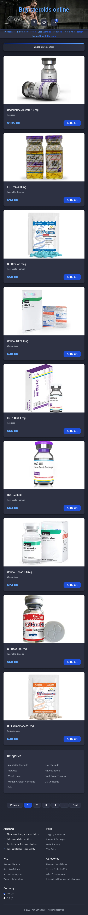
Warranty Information (13, 879)
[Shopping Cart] (54, 22)
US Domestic (52, 781)
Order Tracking (53, 844)
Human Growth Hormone (44, 36)
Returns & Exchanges (56, 839)
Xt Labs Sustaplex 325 (56, 869)
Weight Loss (14, 776)
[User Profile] (34, 22)
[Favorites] (44, 22)
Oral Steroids (44, 32)
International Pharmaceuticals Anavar (63, 879)
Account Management (14, 874)
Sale (9, 787)
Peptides (57, 32)
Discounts (10, 32)
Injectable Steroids (26, 32)
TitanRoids (51, 849)
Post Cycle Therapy (73, 32)
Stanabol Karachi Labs (56, 864)
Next (75, 805)
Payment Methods (12, 864)
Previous (14, 805)
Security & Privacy (12, 869)
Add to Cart (72, 123)
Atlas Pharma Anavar (56, 874)
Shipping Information (55, 834)
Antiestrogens (52, 770)
